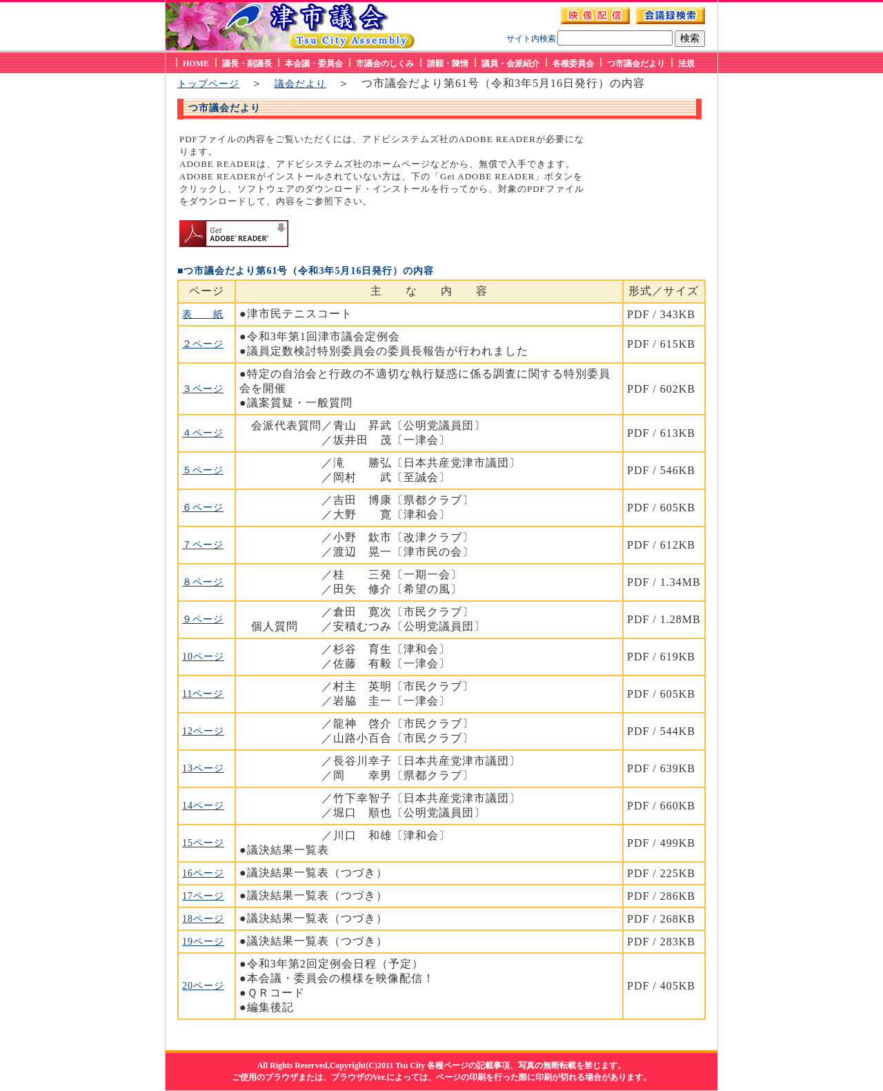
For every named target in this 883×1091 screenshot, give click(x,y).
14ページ (203, 805)
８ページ (203, 582)
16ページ (203, 873)
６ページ (203, 507)
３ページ (203, 389)
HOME (196, 63)
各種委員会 (573, 63)
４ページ (203, 433)
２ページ (203, 344)
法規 (686, 63)
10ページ (203, 656)
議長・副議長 (247, 63)
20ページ (203, 986)
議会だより (300, 84)
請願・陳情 (447, 63)
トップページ (208, 84)
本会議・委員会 (314, 63)
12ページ (203, 731)
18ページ (203, 919)
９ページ (203, 619)
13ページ (203, 768)
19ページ (203, 941)
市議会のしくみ (385, 63)
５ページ (203, 470)
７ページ (203, 545)
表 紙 (203, 314)
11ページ (203, 694)
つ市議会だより (636, 63)
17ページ (203, 896)
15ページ (203, 843)
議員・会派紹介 (510, 63)
